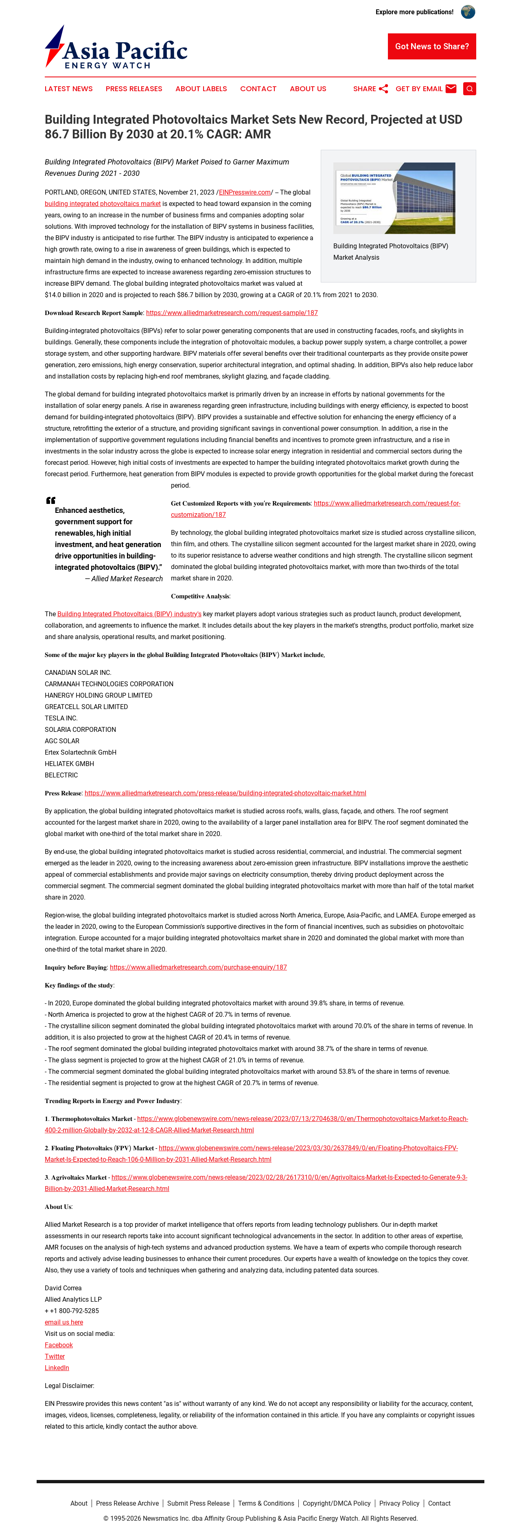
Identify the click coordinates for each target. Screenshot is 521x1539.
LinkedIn (57, 1368)
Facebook (59, 1345)
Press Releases (134, 88)
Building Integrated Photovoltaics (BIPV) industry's (129, 614)
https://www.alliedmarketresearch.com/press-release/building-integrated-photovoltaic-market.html (225, 793)
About (79, 1503)
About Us (308, 88)
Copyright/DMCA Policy (337, 1503)
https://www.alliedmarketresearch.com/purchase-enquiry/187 (198, 967)
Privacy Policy (399, 1503)
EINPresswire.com (245, 192)
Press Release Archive (127, 1503)
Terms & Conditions (266, 1503)
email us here (64, 1322)
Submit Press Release (198, 1503)
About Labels (201, 88)
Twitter (55, 1356)
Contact (258, 88)
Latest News (69, 88)
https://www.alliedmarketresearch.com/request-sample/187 (232, 313)
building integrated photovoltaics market (103, 204)
